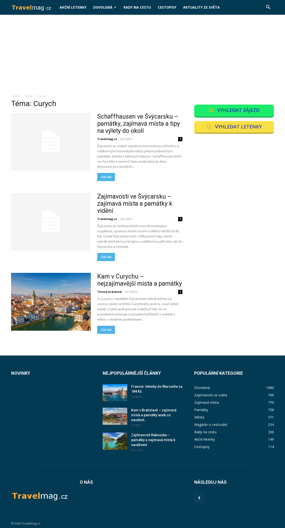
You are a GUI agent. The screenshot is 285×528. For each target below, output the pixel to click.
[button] (268, 7)
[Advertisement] (142, 56)
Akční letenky (73, 7)
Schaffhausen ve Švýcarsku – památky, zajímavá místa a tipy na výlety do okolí (138, 123)
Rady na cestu (137, 7)
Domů (15, 96)
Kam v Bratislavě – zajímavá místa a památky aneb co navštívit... (153, 415)
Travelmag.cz (107, 139)
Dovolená (104, 7)
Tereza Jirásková (109, 292)
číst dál (106, 177)
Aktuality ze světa (201, 7)
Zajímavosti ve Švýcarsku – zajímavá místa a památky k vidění (134, 203)
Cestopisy (167, 7)
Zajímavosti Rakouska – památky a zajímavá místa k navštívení (153, 440)
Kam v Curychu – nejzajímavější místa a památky (139, 280)
